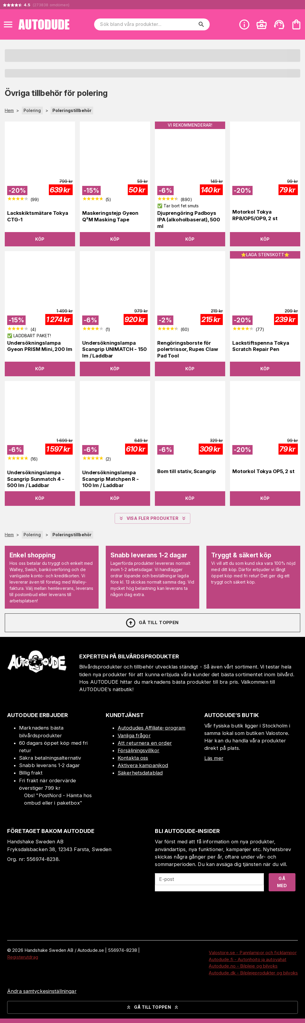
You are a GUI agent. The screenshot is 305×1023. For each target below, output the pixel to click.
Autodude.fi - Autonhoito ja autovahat (247, 959)
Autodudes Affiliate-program (152, 728)
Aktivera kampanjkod (143, 765)
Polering (32, 110)
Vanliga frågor (134, 736)
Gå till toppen (152, 623)
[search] (201, 24)
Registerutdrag (22, 957)
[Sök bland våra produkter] (147, 24)
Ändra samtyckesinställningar (42, 991)
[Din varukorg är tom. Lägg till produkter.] (296, 24)
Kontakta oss (133, 758)
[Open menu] (8, 24)
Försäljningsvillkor (139, 750)
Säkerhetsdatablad (140, 773)
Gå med (282, 882)
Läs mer (213, 758)
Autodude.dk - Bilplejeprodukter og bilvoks (253, 973)
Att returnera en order (145, 743)
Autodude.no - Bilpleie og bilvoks (243, 966)
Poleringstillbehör (71, 110)
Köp (39, 239)
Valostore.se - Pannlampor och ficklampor (252, 952)
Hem (9, 110)
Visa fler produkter (152, 518)
